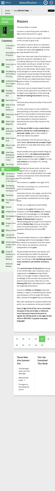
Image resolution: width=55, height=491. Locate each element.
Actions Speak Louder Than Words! (11, 244)
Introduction (11, 60)
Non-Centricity (11, 100)
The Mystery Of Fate (12, 201)
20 (23, 339)
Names (8, 169)
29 (42, 345)
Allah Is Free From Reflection (10, 107)
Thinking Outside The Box (10, 93)
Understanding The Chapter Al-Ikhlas (12, 83)
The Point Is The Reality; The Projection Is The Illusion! (11, 177)
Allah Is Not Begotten (10, 122)
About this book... (10, 31)
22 (36, 339)
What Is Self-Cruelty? (10, 146)
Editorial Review (9, 265)
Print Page (23, 10)
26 (23, 345)
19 (17, 339)
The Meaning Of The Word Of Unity (11, 74)
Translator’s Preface (10, 46)
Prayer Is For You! (11, 224)
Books (7, 10)
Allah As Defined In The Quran (11, 131)
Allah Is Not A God (11, 139)
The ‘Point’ (10, 164)
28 (36, 345)
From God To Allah (11, 65)
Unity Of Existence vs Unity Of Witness (10, 255)
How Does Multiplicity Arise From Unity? (10, 156)
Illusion (8, 207)
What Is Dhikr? (11, 230)
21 (29, 339)
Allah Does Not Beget (12, 115)
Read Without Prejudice (11, 54)
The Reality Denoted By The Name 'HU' (12, 188)
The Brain (9, 195)
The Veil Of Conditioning (11, 236)
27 (29, 345)
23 (42, 339)
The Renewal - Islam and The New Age (24, 371)
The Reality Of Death (11, 217)
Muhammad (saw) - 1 (23, 379)
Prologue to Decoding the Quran (24, 387)
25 (17, 345)
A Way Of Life (11, 211)
